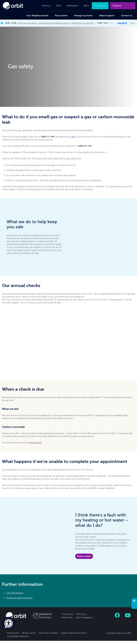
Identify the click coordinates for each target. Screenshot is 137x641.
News (86, 5)
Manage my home (83, 15)
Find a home (61, 15)
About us (46, 5)
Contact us (126, 15)
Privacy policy (13, 633)
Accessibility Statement (18, 636)
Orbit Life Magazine (84, 618)
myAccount (100, 5)
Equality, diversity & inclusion (73, 633)
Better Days (67, 618)
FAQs (58, 5)
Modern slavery (29, 633)
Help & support (106, 15)
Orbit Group (81, 614)
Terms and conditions (48, 633)
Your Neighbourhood (37, 15)
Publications (72, 5)
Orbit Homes (67, 614)
